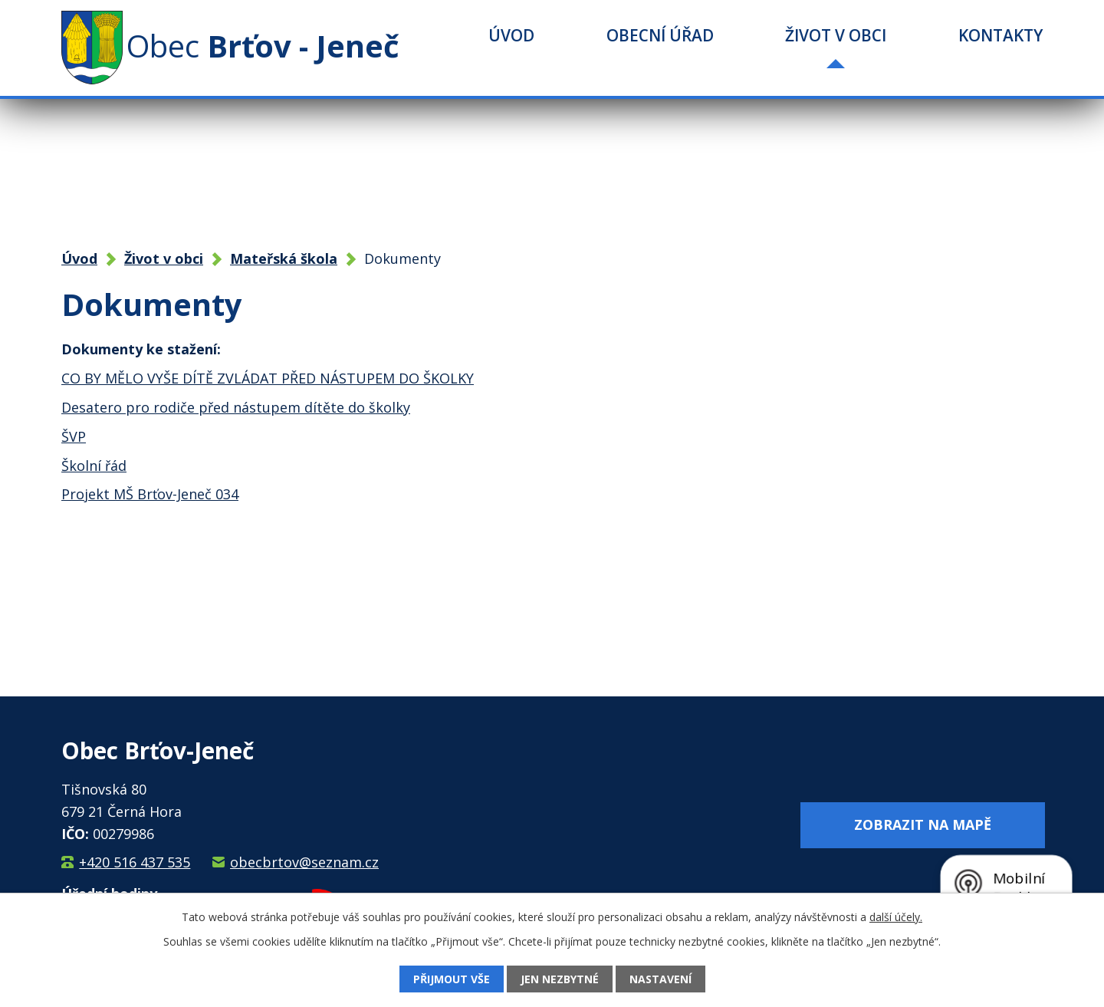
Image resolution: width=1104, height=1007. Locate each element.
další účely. (895, 917)
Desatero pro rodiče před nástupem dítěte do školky (235, 407)
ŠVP (73, 436)
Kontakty (1000, 35)
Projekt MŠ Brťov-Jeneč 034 (149, 494)
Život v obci (835, 35)
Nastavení (660, 979)
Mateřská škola (283, 258)
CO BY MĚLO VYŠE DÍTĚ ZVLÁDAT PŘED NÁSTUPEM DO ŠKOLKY (267, 378)
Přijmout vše (451, 979)
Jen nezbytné (560, 979)
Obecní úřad (660, 35)
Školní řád (94, 465)
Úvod (511, 35)
